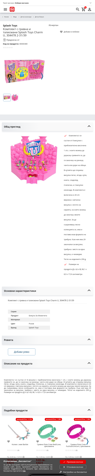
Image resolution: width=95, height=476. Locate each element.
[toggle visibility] (47, 126)
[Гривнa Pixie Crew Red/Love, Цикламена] (49, 430)
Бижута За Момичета (38, 315)
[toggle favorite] (70, 31)
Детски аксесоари (24, 17)
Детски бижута (38, 17)
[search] (77, 9)
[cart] (83, 9)
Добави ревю (21, 351)
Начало (5, 17)
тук (23, 471)
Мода (14, 17)
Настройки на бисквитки (73, 472)
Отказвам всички (73, 466)
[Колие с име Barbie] (20, 430)
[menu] (5, 9)
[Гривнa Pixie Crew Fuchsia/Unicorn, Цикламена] (78, 430)
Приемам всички (73, 461)
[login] (89, 9)
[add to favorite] (10, 441)
